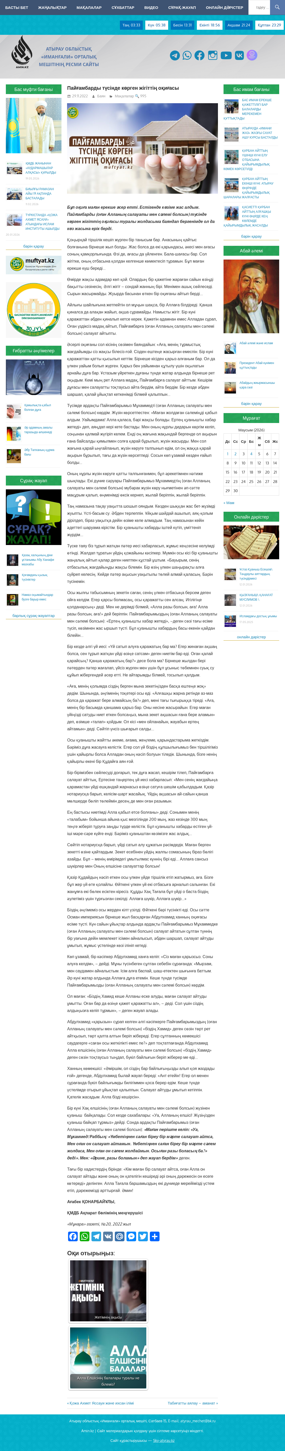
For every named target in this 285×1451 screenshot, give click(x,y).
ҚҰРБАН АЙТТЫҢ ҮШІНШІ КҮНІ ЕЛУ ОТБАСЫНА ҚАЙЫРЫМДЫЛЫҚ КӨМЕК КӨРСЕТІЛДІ (247, 160)
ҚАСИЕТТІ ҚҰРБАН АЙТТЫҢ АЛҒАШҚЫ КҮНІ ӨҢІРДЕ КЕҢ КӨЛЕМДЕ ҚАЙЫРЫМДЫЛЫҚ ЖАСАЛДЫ (247, 216)
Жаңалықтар (52, 7)
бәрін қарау (33, 246)
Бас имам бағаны (251, 89)
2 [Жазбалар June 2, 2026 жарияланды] (235, 453)
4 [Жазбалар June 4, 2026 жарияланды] (251, 453)
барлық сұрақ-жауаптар (33, 615)
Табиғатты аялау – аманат (191, 1403)
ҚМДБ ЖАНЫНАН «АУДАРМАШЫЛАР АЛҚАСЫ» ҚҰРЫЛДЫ (41, 167)
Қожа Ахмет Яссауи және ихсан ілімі (101, 1403)
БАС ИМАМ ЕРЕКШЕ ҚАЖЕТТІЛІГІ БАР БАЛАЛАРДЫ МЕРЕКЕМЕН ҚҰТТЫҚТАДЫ (248, 109)
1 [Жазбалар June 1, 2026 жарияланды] (227, 453)
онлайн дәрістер (251, 636)
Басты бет (16, 7)
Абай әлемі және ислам (256, 343)
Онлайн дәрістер (224, 7)
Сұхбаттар (123, 7)
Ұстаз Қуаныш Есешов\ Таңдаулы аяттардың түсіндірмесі (256, 573)
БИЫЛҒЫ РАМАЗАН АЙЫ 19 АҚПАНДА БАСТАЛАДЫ (40, 193)
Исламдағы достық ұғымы (258, 616)
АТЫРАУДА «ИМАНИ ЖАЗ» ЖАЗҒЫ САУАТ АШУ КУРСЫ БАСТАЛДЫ (260, 132)
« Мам (229, 502)
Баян (101, 96)
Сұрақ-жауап (182, 7)
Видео (151, 7)
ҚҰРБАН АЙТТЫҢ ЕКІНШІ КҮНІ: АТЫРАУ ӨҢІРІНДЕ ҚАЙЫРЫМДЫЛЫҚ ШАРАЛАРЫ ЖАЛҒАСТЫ (249, 188)
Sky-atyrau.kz (164, 1440)
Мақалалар (89, 7)
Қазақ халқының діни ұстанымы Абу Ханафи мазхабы (38, 559)
